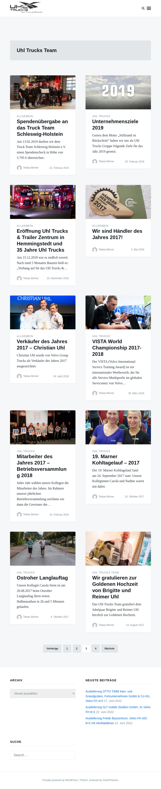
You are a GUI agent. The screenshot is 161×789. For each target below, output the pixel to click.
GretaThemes (110, 780)
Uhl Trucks (101, 116)
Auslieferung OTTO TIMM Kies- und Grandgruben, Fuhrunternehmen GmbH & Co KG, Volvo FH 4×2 (118, 696)
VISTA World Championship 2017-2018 (117, 348)
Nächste (109, 648)
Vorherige (52, 648)
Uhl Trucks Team (105, 572)
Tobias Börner (31, 167)
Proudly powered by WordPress (60, 780)
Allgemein (25, 116)
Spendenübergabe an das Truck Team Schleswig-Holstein (42, 128)
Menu (149, 8)
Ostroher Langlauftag (42, 578)
